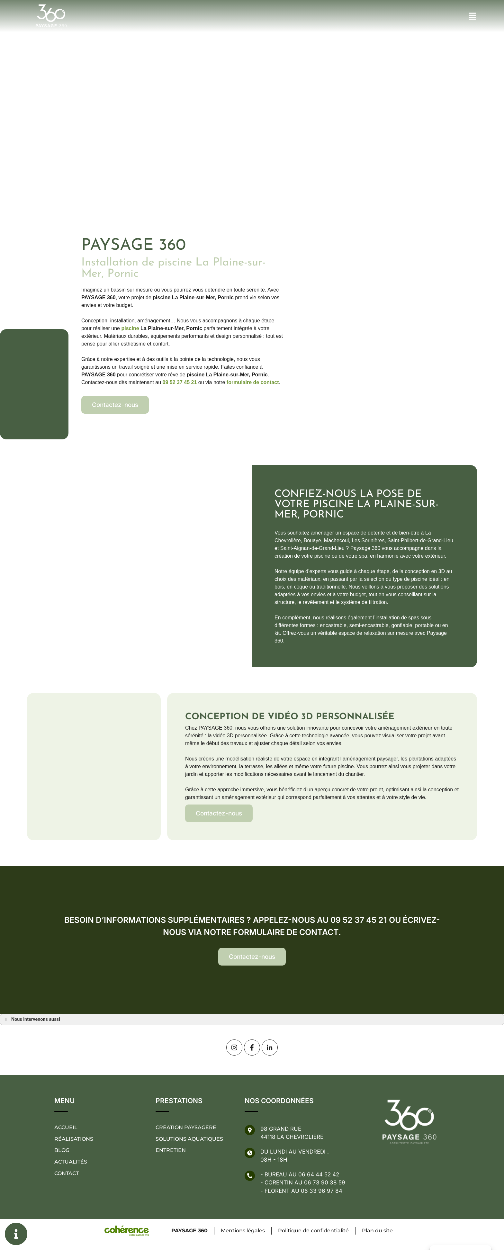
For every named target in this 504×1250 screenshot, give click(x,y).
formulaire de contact (253, 382)
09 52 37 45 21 (180, 382)
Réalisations (73, 1139)
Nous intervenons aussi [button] (31, 1019)
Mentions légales (243, 1231)
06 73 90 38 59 (324, 1182)
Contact (66, 1174)
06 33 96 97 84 (321, 1191)
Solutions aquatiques (189, 1139)
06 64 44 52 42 (318, 1174)
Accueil (65, 1127)
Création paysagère (186, 1127)
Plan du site (377, 1231)
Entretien (171, 1150)
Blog (61, 1150)
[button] (115, 405)
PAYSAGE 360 (189, 1231)
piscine (130, 328)
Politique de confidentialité (313, 1231)
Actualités (70, 1162)
